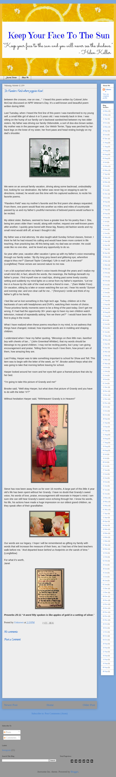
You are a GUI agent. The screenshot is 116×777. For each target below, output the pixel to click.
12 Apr (105, 344)
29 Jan (105, 186)
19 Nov (105, 395)
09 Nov (105, 612)
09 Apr (105, 521)
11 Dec (105, 387)
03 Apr (105, 348)
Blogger (74, 771)
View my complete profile (106, 96)
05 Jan (105, 190)
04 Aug (105, 154)
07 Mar (105, 364)
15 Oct (105, 411)
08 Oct (105, 636)
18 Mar (105, 533)
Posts (7, 732)
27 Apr (105, 174)
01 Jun (105, 332)
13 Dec (105, 592)
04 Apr (105, 525)
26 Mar (105, 352)
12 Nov (105, 399)
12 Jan (105, 292)
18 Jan (105, 288)
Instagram (6, 750)
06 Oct (105, 415)
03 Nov (105, 403)
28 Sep (105, 206)
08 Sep (105, 671)
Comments (10, 737)
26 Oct (105, 407)
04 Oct (105, 296)
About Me (25, 78)
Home (50, 704)
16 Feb (105, 553)
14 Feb (105, 367)
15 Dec (105, 588)
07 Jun (105, 490)
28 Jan (105, 135)
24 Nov (105, 604)
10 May (105, 506)
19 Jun (105, 229)
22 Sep (105, 652)
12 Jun (105, 233)
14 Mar (105, 537)
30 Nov (105, 391)
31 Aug (105, 435)
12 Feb (105, 557)
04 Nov (105, 616)
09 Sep (105, 667)
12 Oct (105, 632)
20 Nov (105, 608)
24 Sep (105, 648)
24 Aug (105, 439)
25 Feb (105, 273)
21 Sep (105, 423)
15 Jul (105, 221)
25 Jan (105, 375)
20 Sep (105, 214)
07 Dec (105, 139)
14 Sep (105, 427)
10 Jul (105, 162)
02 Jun (105, 494)
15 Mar (105, 265)
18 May (105, 115)
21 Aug (105, 143)
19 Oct (105, 198)
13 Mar (105, 541)
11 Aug (105, 147)
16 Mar (105, 360)
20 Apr (105, 178)
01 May (105, 237)
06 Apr (105, 253)
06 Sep (105, 308)
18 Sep (105, 217)
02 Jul (105, 466)
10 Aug (105, 150)
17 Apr (105, 249)
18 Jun (105, 482)
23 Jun (105, 474)
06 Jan (105, 580)
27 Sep (105, 210)
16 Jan (105, 573)
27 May (105, 336)
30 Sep (105, 202)
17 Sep (105, 300)
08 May (105, 340)
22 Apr (105, 245)
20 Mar (105, 261)
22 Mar (105, 356)
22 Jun (105, 324)
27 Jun (105, 470)
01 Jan (105, 383)
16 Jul (105, 458)
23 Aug (105, 316)
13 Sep (105, 304)
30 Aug (105, 312)
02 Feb (105, 561)
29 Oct (105, 123)
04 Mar (105, 182)
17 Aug (105, 442)
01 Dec (105, 194)
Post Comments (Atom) (56, 713)
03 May (105, 170)
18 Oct (105, 628)
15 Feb (105, 277)
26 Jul (105, 454)
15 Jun (105, 486)
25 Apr (105, 241)
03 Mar (105, 269)
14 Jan (105, 577)
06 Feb (105, 281)
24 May (105, 111)
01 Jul (105, 225)
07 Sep (105, 431)
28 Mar (105, 257)
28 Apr (105, 131)
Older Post (89, 704)
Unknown (108, 90)
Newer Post (10, 704)
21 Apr (105, 119)
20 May (105, 502)
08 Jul (105, 320)
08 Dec (105, 596)
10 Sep (105, 663)
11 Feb (105, 371)
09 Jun (105, 328)
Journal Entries (11, 78)
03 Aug (105, 158)
